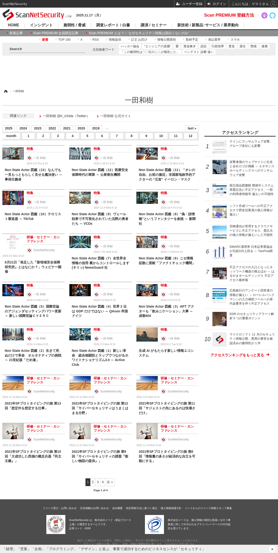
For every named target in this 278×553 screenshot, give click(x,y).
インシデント (41, 25)
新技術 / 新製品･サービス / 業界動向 (208, 25)
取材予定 (192, 39)
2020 (81, 128)
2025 (8, 128)
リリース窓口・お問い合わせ (60, 508)
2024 (23, 128)
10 (161, 136)
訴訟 (204, 46)
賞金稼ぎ (189, 46)
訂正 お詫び (139, 39)
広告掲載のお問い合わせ (94, 508)
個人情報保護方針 (171, 508)
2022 (52, 128)
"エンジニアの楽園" (157, 46)
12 (190, 136)
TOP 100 (64, 39)
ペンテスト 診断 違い (199, 52)
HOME (13, 25)
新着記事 (16, 33)
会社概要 (117, 508)
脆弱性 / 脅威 (74, 25)
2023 (37, 128)
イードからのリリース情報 (200, 508)
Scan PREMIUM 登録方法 (229, 15)
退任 (243, 46)
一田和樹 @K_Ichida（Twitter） (66, 116)
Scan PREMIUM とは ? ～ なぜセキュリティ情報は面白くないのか (138, 33)
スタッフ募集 (224, 508)
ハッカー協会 (130, 46)
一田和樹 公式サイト (115, 116)
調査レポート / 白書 (113, 25)
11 (176, 136)
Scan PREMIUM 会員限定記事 (55, 33)
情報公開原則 (166, 39)
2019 (96, 128)
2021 (67, 128)
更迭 (232, 46)
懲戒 (253, 46)
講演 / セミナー (154, 25)
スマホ (235, 39)
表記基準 (214, 39)
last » (192, 128)
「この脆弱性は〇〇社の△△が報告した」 (150, 52)
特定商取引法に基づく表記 (141, 508)
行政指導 (217, 46)
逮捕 (264, 46)
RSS (95, 39)
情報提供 (115, 39)
